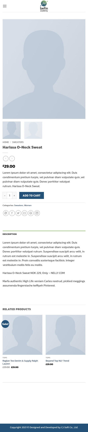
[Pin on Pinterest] (31, 213)
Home (6, 142)
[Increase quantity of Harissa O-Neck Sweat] (14, 195)
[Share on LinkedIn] (37, 213)
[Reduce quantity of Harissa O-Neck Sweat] (5, 195)
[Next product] (5, 158)
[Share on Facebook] (12, 213)
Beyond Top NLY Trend (57, 360)
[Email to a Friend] (24, 213)
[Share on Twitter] (18, 213)
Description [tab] (10, 234)
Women (28, 205)
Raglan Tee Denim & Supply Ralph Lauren (20, 362)
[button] (5, 6)
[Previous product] (12, 158)
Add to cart (32, 196)
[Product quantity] (9, 195)
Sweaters (18, 142)
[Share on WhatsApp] (6, 213)
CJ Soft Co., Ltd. (69, 427)
